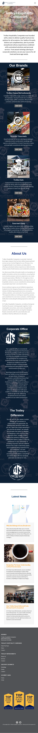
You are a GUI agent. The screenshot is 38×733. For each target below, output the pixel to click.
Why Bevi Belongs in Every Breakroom (18, 525)
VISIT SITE (18, 106)
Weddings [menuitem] (3, 667)
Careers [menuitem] (3, 650)
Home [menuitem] (2, 677)
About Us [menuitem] (3, 656)
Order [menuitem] (2, 680)
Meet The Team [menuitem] (5, 645)
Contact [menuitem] (3, 660)
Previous (2, 19)
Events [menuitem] (2, 669)
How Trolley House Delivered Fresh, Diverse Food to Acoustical (17, 607)
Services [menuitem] (3, 658)
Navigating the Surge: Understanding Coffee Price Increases (18, 566)
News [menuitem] (2, 648)
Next (35, 19)
